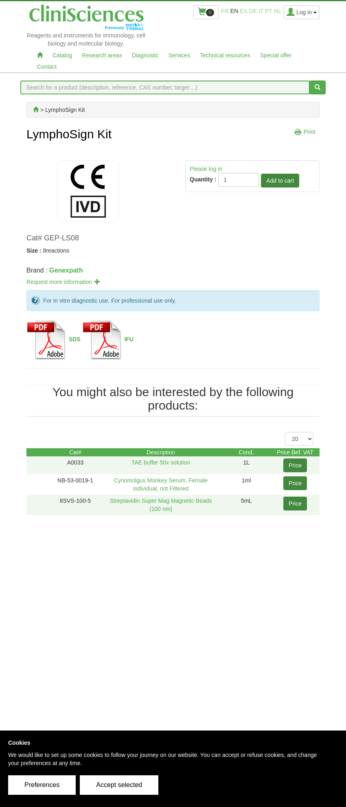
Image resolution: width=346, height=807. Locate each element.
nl (277, 11)
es (243, 11)
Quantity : (203, 179)
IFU (129, 339)
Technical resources (225, 55)
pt (268, 11)
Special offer (276, 55)
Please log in (206, 169)
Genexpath (66, 270)
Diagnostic (145, 55)
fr (225, 11)
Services (179, 55)
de (253, 11)
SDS (75, 339)
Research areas (102, 55)
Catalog (62, 55)
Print (309, 132)
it (260, 11)
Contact (47, 66)
